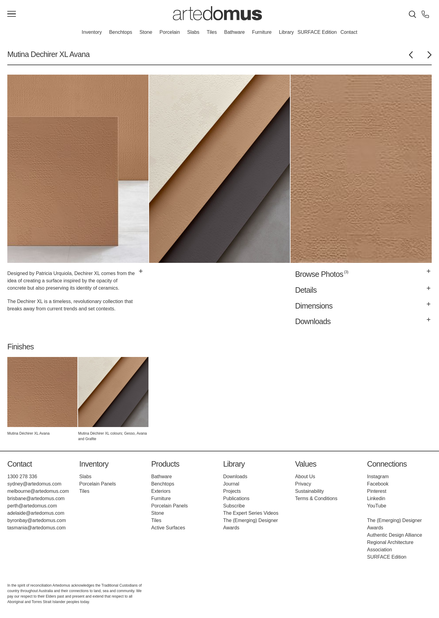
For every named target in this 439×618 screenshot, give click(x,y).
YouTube (376, 505)
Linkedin (376, 498)
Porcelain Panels (97, 483)
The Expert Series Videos (250, 513)
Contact (349, 32)
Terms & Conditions (316, 498)
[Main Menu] (11, 14)
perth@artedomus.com (32, 505)
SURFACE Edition (317, 32)
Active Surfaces (168, 527)
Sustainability (309, 491)
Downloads (235, 476)
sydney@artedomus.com (34, 483)
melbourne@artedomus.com (38, 491)
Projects (232, 491)
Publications (236, 498)
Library (286, 32)
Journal (231, 483)
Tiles (212, 32)
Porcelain (169, 32)
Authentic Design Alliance (394, 535)
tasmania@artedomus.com (36, 527)
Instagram (378, 476)
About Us (305, 476)
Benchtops (120, 32)
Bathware (234, 32)
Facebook (377, 483)
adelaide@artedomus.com (35, 513)
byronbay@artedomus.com (36, 520)
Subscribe (234, 505)
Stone (146, 32)
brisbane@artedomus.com (36, 498)
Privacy (303, 483)
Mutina (18, 54)
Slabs (193, 32)
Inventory (92, 32)
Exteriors (160, 491)
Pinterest (376, 491)
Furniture (262, 32)
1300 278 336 (22, 476)
